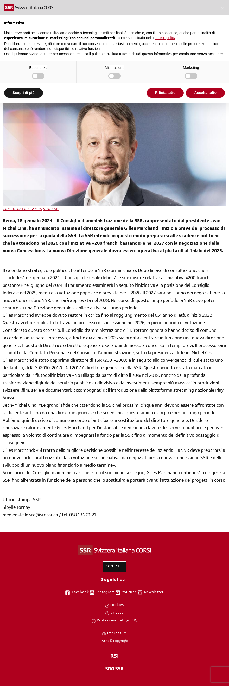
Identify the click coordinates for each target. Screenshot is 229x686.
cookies (117, 605)
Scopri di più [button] (23, 93)
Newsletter (154, 592)
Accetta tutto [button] (205, 93)
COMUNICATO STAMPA (22, 209)
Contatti (115, 567)
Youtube (129, 592)
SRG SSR (51, 209)
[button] (222, 8)
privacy (117, 613)
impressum (117, 634)
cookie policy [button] (165, 38)
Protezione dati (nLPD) (117, 621)
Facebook (80, 592)
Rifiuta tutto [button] (165, 93)
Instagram (105, 592)
